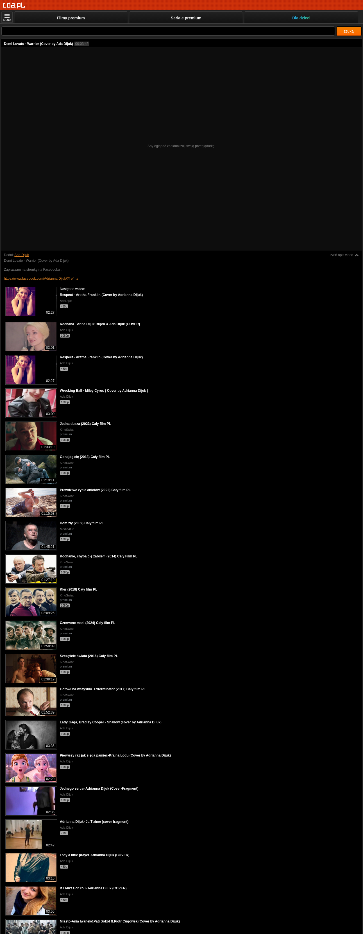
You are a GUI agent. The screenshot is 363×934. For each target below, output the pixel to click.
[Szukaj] (168, 31)
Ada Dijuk (21, 255)
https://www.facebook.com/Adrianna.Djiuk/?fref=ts (41, 279)
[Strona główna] (14, 5)
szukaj (349, 31)
